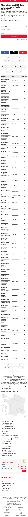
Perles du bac (5, 433)
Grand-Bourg (15, 123)
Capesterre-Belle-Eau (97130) (9, 453)
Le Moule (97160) (6, 450)
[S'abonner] (14, 471)
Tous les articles (5, 498)
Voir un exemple (22, 464)
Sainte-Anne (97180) (6, 446)
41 (11, 63)
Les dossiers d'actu (7, 468)
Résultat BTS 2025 (6, 425)
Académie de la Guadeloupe (19, 3)
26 (19, 60)
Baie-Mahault (15, 143)
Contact (25, 497)
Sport (4, 466)
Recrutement (14, 498)
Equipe (11, 497)
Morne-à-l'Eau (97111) (7, 455)
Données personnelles (21, 498)
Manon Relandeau (6, 485)
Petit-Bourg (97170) (6, 448)
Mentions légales (21, 500)
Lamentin (14, 174)
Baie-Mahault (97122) (7, 443)
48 (16, 63)
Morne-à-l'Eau (15, 259)
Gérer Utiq (15, 500)
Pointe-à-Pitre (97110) (7, 457)
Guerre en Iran (5, 481)
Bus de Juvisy (5, 487)
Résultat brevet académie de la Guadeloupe (12, 430)
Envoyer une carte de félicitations (10, 435)
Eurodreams (5, 480)
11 (13, 60)
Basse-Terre (15, 156)
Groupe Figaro (9, 501)
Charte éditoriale (16, 497)
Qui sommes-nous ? (5, 497)
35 (22, 60)
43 (14, 63)
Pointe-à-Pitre (15, 108)
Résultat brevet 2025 (7, 423)
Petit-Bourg (15, 80)
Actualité (4, 464)
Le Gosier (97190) (6, 445)
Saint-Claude (15, 99)
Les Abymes (15, 85)
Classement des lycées (7, 426)
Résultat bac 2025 (7, 3)
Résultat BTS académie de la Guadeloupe (11, 431)
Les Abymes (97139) (6, 441)
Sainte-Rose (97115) (6, 452)
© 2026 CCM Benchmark (17, 501)
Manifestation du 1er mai (8, 483)
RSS (10, 498)
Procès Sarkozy (5, 488)
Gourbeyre (14, 202)
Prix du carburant (6, 490)
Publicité (21, 497)
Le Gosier (14, 129)
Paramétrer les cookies (8, 500)
